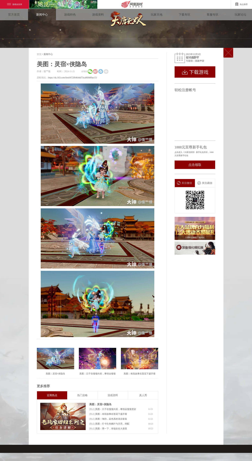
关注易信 (204, 183)
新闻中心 (42, 14)
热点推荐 (241, 4)
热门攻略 (82, 395)
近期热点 (52, 395)
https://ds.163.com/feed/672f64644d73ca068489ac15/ (72, 77)
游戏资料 (98, 14)
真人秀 (143, 395)
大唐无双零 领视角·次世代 (127, 19)
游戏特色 (70, 14)
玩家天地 (156, 14)
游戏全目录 (14, 4)
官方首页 (14, 14)
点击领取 (194, 165)
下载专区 (184, 14)
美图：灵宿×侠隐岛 (100, 404)
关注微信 (184, 183)
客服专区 (212, 14)
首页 (39, 54)
